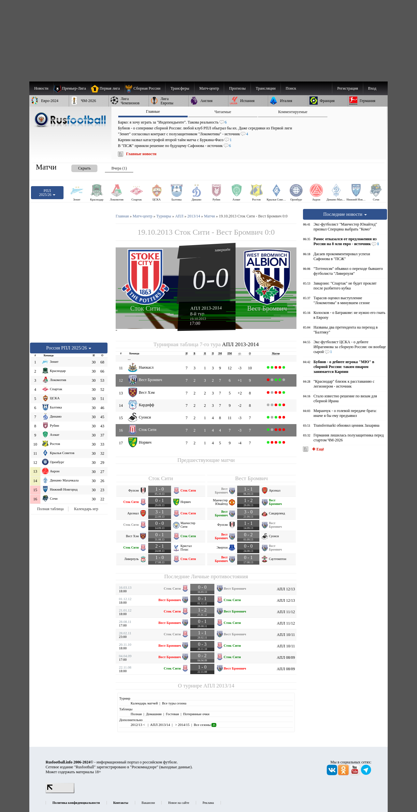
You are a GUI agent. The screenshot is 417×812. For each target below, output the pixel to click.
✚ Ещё (317, 449)
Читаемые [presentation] (222, 112)
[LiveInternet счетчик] (60, 792)
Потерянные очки (196, 714)
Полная (136, 714)
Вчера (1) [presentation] (119, 168)
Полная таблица (50, 509)
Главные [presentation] (153, 111)
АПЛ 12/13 (286, 589)
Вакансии (148, 803)
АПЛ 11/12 (286, 612)
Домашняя (154, 714)
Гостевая (172, 714)
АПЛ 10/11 (286, 634)
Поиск (291, 88)
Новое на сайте (178, 803)
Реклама (208, 803)
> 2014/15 (182, 725)
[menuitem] (145, 88)
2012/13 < (138, 725)
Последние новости (345, 214)
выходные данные (176, 767)
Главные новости (141, 154)
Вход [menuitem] (372, 88)
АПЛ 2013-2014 (206, 308)
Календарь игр (86, 509)
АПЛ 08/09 (286, 657)
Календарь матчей (144, 703)
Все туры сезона (174, 703)
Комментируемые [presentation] (293, 112)
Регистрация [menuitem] (347, 88)
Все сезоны (205, 725)
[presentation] (77, 167)
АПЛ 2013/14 (218, 686)
